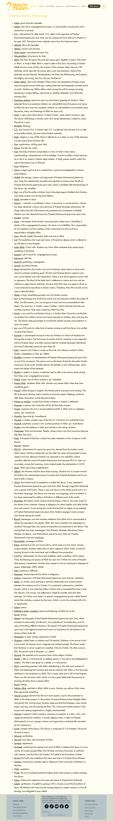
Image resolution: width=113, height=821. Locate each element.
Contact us (46, 812)
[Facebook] (62, 806)
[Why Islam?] (94, 6)
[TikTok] (52, 806)
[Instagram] (47, 806)
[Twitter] (67, 806)
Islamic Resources (19, 810)
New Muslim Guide (19, 807)
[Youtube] (57, 806)
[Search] (104, 6)
